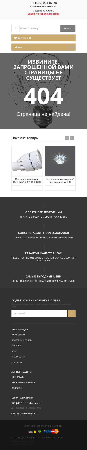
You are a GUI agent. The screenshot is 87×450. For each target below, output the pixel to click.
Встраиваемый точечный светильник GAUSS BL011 (60, 181)
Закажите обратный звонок (43, 13)
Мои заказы (18, 377)
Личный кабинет (21, 371)
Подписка (16, 388)
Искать (67, 28)
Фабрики (16, 346)
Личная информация (23, 382)
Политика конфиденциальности (22, 441)
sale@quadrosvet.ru (25, 413)
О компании (18, 357)
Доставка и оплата (21, 340)
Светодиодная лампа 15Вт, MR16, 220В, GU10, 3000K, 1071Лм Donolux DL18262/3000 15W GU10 (27, 181)
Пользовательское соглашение (22, 444)
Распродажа (18, 335)
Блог (14, 351)
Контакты (16, 362)
